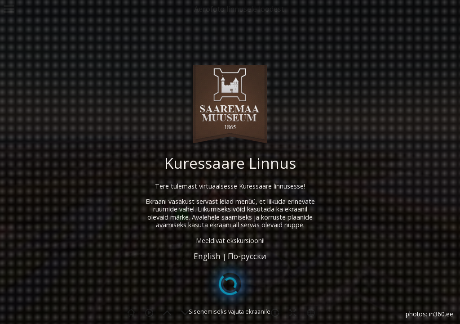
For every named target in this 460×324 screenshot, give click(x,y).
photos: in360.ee (429, 314)
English (207, 256)
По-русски (247, 256)
